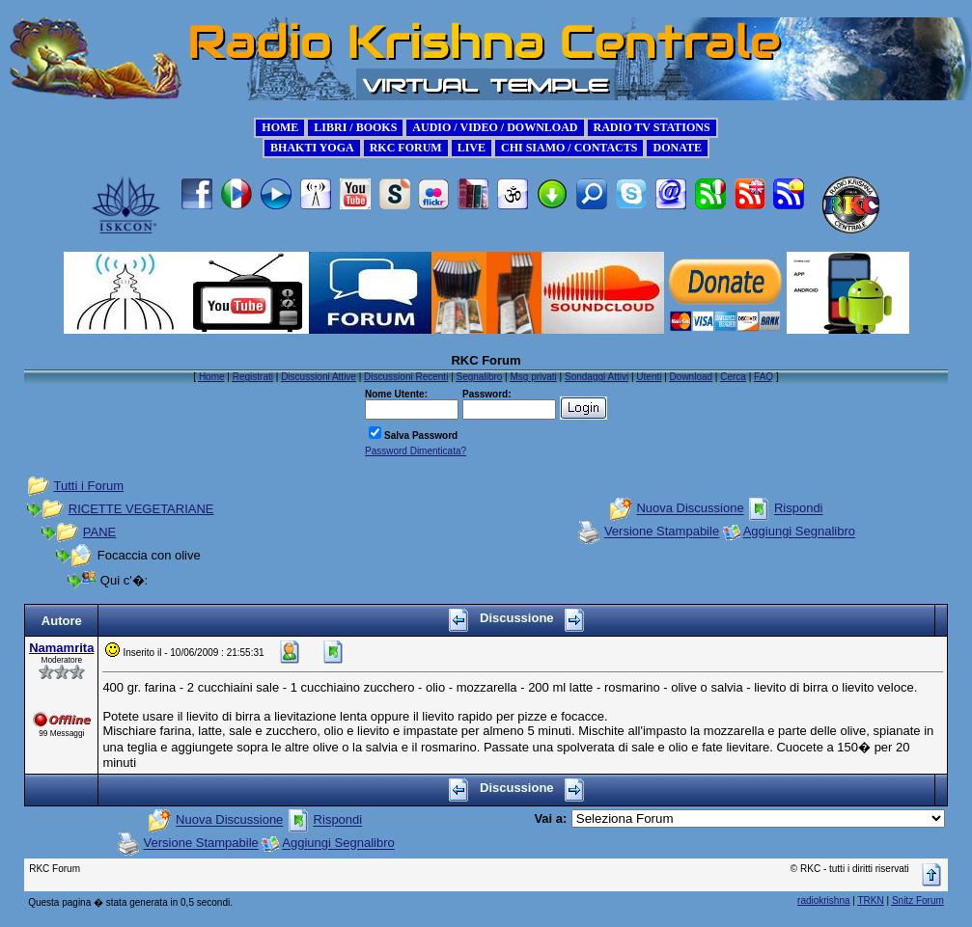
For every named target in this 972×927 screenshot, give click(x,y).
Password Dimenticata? (415, 451)
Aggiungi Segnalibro (799, 532)
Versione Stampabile (661, 532)
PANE (99, 532)
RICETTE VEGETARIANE (141, 509)
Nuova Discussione (689, 509)
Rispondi (798, 509)
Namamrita (61, 648)
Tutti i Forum (89, 485)
